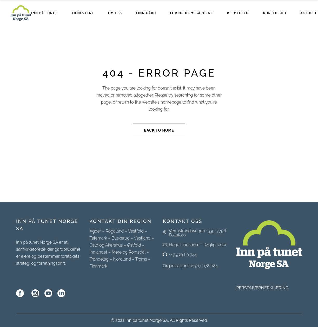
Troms (141, 259)
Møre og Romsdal (128, 252)
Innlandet (98, 252)
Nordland (122, 259)
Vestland (142, 238)
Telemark (98, 238)
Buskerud (120, 238)
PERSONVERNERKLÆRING (262, 287)
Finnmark (98, 266)
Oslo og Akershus (106, 245)
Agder (95, 231)
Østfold (134, 245)
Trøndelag (99, 259)
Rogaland (115, 231)
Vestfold (136, 231)
